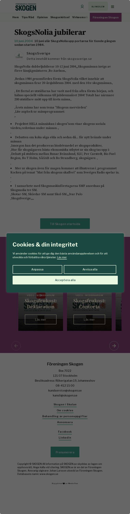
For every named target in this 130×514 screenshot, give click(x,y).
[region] (65, 257)
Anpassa (37, 269)
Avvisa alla (90, 269)
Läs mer (62, 257)
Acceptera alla (65, 280)
